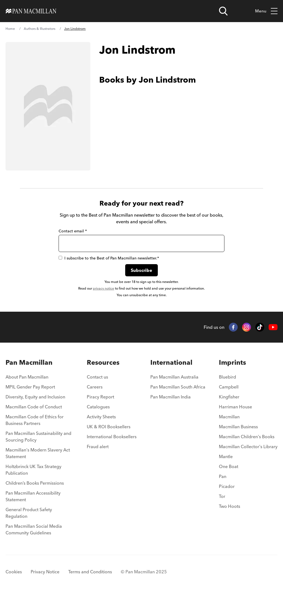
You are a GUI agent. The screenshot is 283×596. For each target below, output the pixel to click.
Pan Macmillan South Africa (177, 387)
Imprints (232, 362)
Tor (222, 496)
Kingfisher (229, 397)
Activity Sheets (101, 416)
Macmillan (229, 416)
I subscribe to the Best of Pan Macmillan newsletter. (109, 258)
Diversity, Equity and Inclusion (35, 397)
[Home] (31, 11)
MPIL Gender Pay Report (30, 387)
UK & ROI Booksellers (108, 426)
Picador (227, 486)
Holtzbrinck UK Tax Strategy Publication (33, 470)
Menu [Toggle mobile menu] (266, 11)
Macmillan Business (238, 426)
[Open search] (223, 11)
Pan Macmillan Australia (174, 377)
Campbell (229, 387)
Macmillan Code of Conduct (34, 406)
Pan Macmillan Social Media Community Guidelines (34, 529)
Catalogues (98, 406)
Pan (222, 476)
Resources (103, 362)
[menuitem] (39, 379)
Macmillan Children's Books (246, 436)
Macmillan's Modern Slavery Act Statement (38, 453)
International (171, 362)
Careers (95, 387)
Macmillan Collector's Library (248, 446)
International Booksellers (112, 436)
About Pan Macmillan (27, 377)
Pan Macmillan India (170, 397)
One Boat (228, 466)
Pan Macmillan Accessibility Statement (33, 496)
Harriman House (235, 406)
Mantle (226, 456)
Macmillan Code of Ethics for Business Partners (35, 420)
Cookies (14, 571)
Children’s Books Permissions (35, 483)
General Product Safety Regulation (29, 513)
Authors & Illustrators (39, 29)
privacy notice (103, 288)
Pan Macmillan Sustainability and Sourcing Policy (38, 436)
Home (10, 29)
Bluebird (227, 377)
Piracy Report (100, 397)
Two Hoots (229, 506)
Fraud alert (98, 446)
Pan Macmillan (29, 362)
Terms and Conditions (90, 571)
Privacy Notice (45, 571)
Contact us (97, 377)
